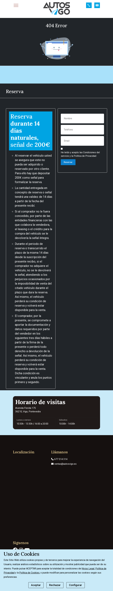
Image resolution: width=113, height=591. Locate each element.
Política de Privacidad (85, 165)
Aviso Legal (88, 568)
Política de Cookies (29, 572)
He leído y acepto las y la (80, 163)
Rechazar (55, 585)
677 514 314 (59, 468)
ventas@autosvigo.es (64, 473)
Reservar (68, 171)
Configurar (75, 585)
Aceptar (36, 585)
